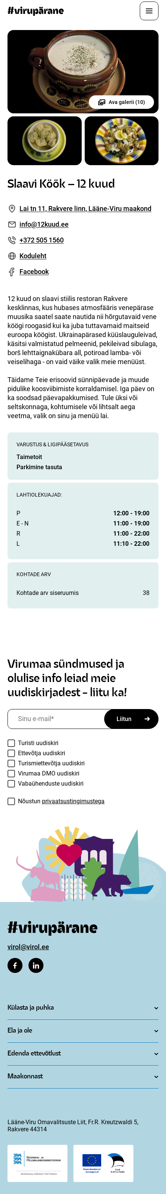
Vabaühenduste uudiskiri (51, 783)
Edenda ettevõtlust (34, 1054)
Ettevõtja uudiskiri (41, 753)
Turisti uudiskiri (38, 743)
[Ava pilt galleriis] (83, 71)
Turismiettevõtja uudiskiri (51, 763)
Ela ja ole (19, 1031)
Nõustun (61, 801)
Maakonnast (25, 1077)
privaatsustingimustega (73, 801)
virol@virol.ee (28, 947)
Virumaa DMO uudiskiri (48, 773)
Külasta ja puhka (30, 1008)
